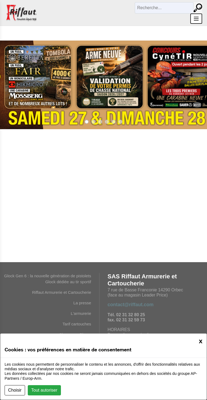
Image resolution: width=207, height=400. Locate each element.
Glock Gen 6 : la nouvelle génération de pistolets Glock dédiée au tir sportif (47, 279)
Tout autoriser (44, 390)
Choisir (15, 390)
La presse (82, 303)
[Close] (201, 341)
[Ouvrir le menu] (196, 19)
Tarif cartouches (77, 324)
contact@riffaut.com (131, 304)
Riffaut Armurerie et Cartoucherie (61, 292)
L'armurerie (81, 313)
